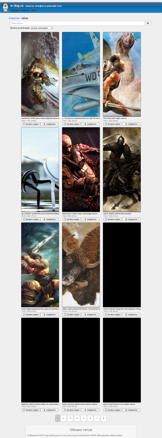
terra (64, 435)
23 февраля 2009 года (37, 435)
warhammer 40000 (87, 435)
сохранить (49, 124)
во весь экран (31, 124)
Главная (14, 10)
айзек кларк (116, 435)
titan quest (73, 435)
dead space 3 (55, 435)
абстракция (103, 435)
